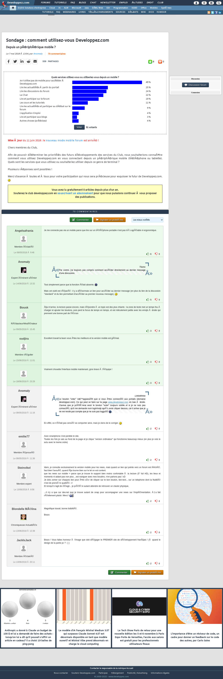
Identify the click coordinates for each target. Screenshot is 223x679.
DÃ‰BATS (133, 12)
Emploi (123, 2)
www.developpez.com (118, 409)
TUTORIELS (47, 12)
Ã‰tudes (137, 2)
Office (144, 8)
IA (59, 8)
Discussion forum (195, 85)
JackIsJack (24, 546)
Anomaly (38, 56)
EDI (108, 8)
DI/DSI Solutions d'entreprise (32, 8)
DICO (151, 12)
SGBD (134, 8)
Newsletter (108, 2)
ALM (66, 8)
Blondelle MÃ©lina (24, 515)
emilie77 (23, 443)
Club (160, 2)
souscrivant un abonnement (75, 195)
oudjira (24, 345)
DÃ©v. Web (97, 8)
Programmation (120, 8)
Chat (93, 2)
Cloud (52, 8)
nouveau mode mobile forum (64, 142)
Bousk (24, 314)
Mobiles (154, 8)
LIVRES (82, 12)
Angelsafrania (24, 237)
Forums (46, 2)
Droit (150, 2)
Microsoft (76, 8)
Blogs (82, 2)
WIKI (143, 12)
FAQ (72, 2)
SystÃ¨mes (166, 8)
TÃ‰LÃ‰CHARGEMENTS (100, 12)
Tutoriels (60, 2)
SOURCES (120, 12)
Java (86, 8)
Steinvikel (24, 474)
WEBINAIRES (69, 12)
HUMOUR (161, 12)
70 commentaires (57, 56)
